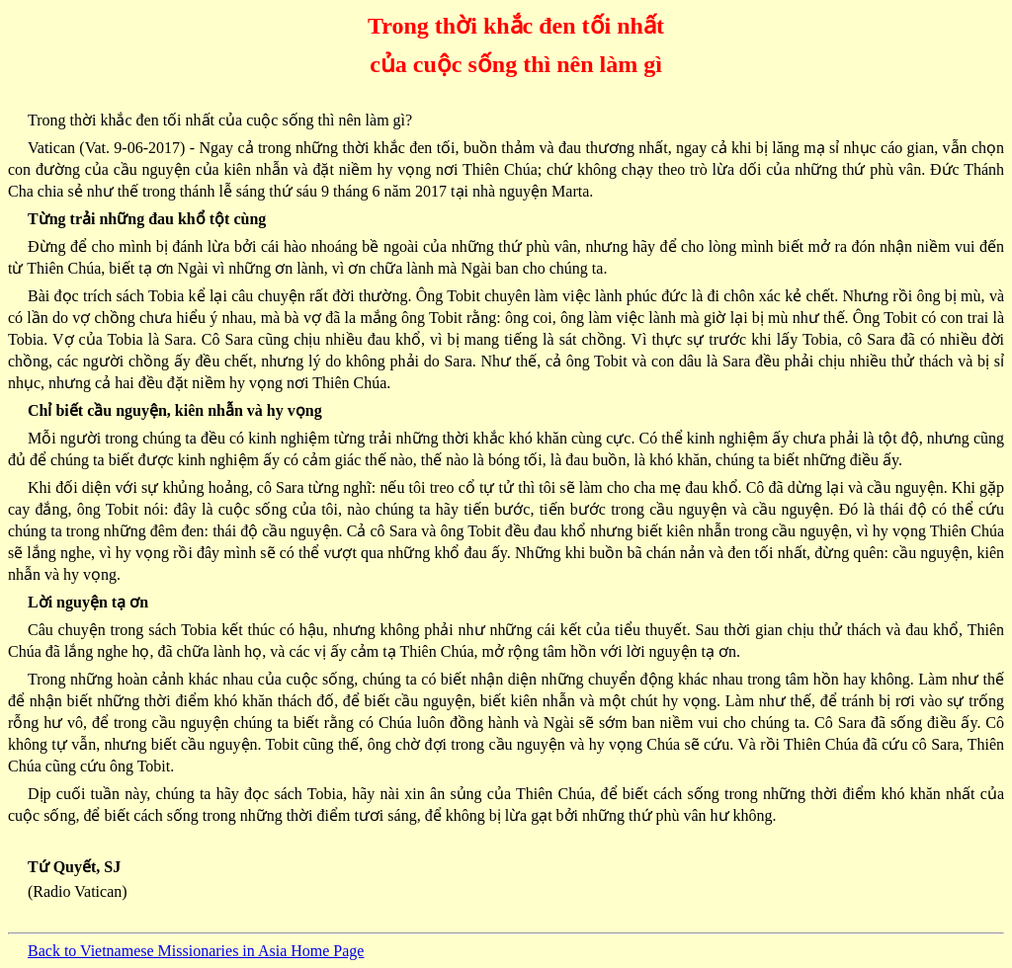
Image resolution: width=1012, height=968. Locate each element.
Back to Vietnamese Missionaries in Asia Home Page (196, 950)
